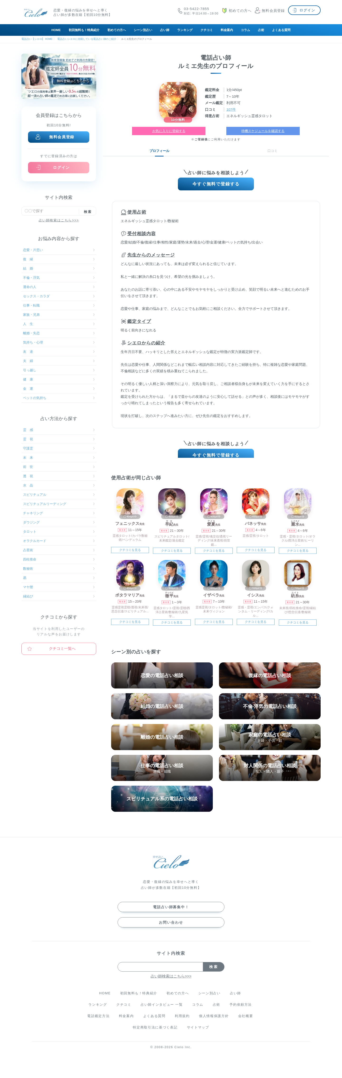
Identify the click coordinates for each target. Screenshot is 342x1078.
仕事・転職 (59, 305)
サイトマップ (198, 1032)
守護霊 (59, 448)
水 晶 (59, 485)
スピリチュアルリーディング (59, 504)
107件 (231, 109)
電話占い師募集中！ (171, 912)
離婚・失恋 (59, 333)
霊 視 (59, 439)
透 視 (59, 476)
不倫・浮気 (59, 278)
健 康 (59, 379)
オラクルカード (59, 541)
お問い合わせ (171, 928)
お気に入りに (168, 131)
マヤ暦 (59, 587)
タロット (59, 531)
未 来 (59, 457)
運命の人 (59, 287)
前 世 (59, 467)
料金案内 (227, 30)
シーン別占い (143, 30)
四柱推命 (59, 559)
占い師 (164, 30)
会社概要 (245, 1021)
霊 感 (59, 430)
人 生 (59, 324)
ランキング (185, 30)
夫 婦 (59, 361)
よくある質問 (281, 30)
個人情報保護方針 (214, 1021)
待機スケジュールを (263, 131)
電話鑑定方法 (98, 1021)
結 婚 (59, 268)
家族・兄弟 (59, 315)
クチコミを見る (130, 555)
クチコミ (206, 30)
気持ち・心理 (59, 342)
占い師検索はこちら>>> (59, 220)
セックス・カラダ (59, 296)
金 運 (59, 388)
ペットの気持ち (59, 398)
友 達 (59, 351)
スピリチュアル (59, 494)
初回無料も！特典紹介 (84, 30)
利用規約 (182, 1021)
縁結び (59, 596)
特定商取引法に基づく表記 (155, 1032)
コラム (245, 30)
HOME (56, 30)
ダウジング (59, 522)
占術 (261, 30)
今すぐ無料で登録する (216, 185)
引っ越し (59, 370)
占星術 (59, 550)
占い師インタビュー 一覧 (162, 1010)
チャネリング (59, 513)
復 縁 (59, 259)
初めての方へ (116, 30)
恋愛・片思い (59, 250)
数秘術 (59, 568)
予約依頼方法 (240, 1010)
